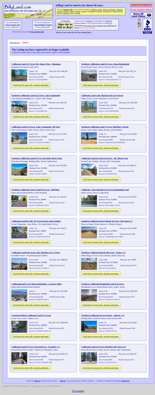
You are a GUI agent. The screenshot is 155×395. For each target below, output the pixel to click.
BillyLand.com (14, 43)
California (119, 9)
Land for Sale (67, 9)
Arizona (105, 9)
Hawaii (78, 11)
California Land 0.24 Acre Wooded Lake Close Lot (103, 347)
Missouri (99, 11)
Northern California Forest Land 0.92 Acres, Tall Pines (36, 190)
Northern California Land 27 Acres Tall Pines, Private (104, 127)
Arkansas (112, 9)
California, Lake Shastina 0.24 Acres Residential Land (105, 190)
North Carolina (118, 11)
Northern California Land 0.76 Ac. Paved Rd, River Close (37, 158)
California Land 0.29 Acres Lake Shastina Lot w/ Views (36, 252)
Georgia (72, 11)
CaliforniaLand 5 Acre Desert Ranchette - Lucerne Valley (37, 284)
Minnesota (91, 11)
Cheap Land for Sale (12, 25)
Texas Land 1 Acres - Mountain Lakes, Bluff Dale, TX (100, 26)
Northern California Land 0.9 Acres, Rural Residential (105, 64)
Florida (66, 11)
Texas (72, 13)
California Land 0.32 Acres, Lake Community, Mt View (36, 127)
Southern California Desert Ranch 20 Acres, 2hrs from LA (106, 221)
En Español (78, 391)
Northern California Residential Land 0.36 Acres (102, 284)
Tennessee (66, 13)
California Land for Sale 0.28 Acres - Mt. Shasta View (104, 158)
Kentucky (84, 11)
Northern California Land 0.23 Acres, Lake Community (36, 95)
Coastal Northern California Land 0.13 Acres (31, 315)
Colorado (60, 11)
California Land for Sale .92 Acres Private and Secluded (36, 221)
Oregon (59, 13)
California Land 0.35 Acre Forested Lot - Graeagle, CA (36, 347)
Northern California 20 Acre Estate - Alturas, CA (102, 315)
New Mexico (107, 11)
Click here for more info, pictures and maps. (31, 85)
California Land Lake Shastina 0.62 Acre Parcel (102, 95)
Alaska (100, 9)
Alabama (94, 9)
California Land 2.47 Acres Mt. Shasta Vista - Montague (36, 64)
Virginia (77, 13)
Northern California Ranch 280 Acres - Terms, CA (103, 252)
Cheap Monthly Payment (43, 25)
